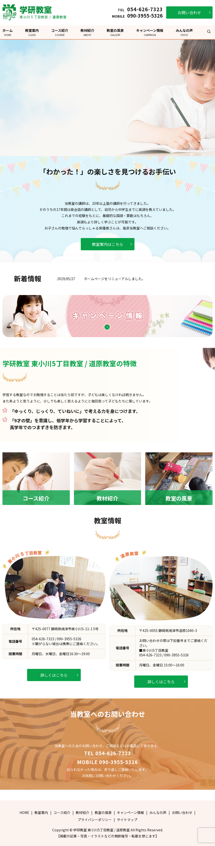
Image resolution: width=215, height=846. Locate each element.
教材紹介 (87, 32)
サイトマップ (127, 819)
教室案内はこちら (107, 244)
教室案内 (32, 32)
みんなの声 (184, 32)
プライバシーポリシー (95, 819)
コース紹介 (59, 32)
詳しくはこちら (54, 675)
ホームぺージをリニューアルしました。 (114, 278)
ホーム (7, 32)
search (209, 31)
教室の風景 (115, 32)
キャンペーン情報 (149, 32)
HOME (24, 812)
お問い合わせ (189, 12)
